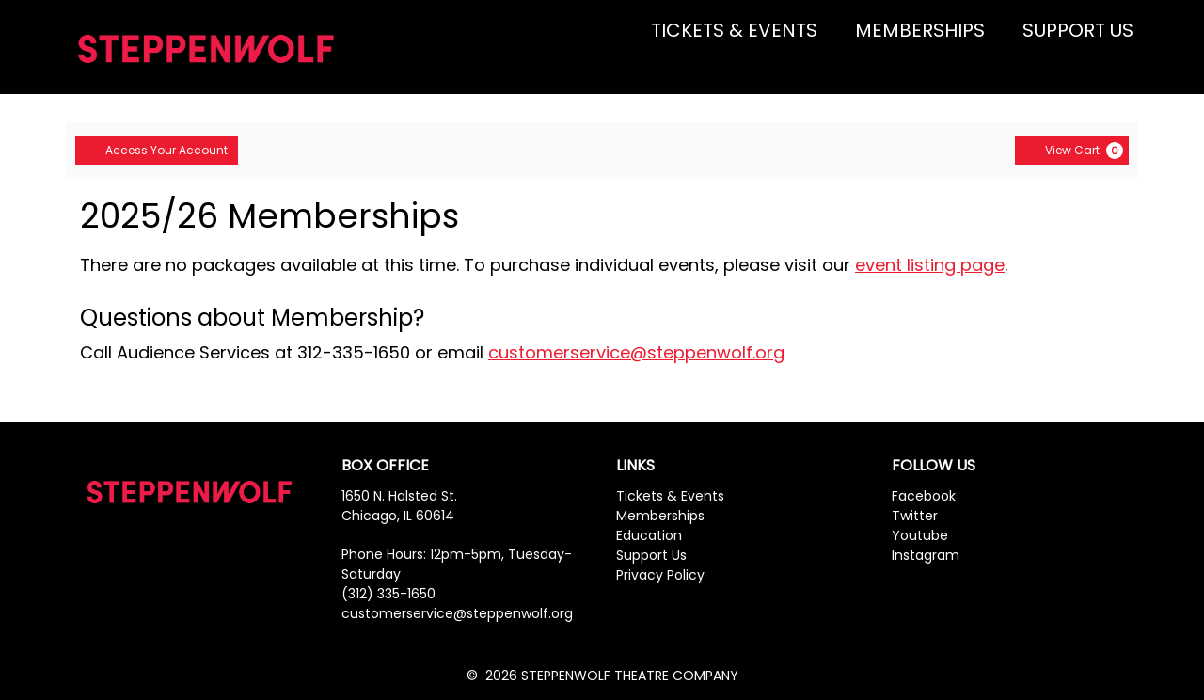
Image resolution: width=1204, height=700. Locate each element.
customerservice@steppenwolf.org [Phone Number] (457, 613)
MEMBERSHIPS (920, 30)
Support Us (651, 555)
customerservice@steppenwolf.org (636, 352)
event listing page (930, 265)
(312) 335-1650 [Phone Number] (388, 593)
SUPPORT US (1077, 30)
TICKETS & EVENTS (734, 30)
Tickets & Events (670, 495)
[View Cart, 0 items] (1072, 150)
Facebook (924, 495)
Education (649, 535)
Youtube (920, 535)
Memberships (660, 515)
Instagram (925, 555)
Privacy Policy (660, 574)
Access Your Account (157, 150)
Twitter (915, 515)
